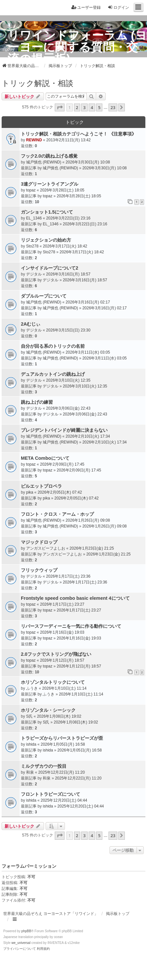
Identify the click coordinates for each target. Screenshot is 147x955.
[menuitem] (19, 949)
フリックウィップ (39, 570)
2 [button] (77, 107)
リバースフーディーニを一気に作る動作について (71, 626)
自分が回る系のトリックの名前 (53, 346)
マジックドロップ (39, 542)
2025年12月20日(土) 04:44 (64, 800)
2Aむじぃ (30, 324)
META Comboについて (45, 458)
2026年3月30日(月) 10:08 (88, 162)
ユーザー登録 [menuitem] (86, 7)
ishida (31, 744)
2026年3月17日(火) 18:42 (65, 246)
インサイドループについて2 (49, 268)
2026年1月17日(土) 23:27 (62, 604)
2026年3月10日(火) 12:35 (68, 380)
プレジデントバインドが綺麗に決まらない (64, 430)
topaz (31, 190)
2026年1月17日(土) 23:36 (68, 576)
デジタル (34, 274)
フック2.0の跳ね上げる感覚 (49, 156)
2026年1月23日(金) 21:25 (91, 548)
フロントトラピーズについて (50, 794)
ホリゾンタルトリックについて (53, 682)
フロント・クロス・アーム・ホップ (57, 514)
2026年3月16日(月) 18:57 (68, 274)
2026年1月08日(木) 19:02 (59, 716)
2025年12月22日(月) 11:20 (61, 772)
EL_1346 (34, 218)
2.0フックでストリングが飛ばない (56, 654)
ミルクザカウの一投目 (43, 766)
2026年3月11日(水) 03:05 (88, 352)
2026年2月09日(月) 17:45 (62, 464)
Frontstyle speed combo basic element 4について (75, 598)
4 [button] (92, 107)
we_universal (20, 943)
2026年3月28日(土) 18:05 (62, 190)
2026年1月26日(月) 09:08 (88, 520)
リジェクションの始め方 (46, 240)
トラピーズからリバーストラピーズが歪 (62, 738)
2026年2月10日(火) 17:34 (88, 436)
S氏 (29, 716)
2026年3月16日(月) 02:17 (88, 302)
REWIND (34, 140)
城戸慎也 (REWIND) (43, 162)
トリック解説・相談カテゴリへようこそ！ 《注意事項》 (78, 133)
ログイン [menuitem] (118, 7)
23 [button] (112, 107)
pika (29, 492)
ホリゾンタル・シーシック (48, 710)
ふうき (32, 688)
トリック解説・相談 (37, 83)
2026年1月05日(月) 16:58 (63, 744)
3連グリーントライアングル (49, 184)
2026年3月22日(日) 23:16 (68, 218)
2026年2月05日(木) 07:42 (59, 492)
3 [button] (84, 107)
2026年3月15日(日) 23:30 (68, 330)
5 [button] (99, 107)
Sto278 (32, 246)
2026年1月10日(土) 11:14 (64, 688)
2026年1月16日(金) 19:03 (62, 632)
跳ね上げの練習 (37, 402)
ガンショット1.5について (47, 212)
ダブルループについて (43, 296)
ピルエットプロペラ (41, 486)
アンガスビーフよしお (45, 548)
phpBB (26, 931)
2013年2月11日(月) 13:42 (68, 140)
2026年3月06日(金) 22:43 (68, 408)
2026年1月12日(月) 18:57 (62, 660)
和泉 (30, 772)
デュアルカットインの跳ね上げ (53, 374)
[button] (60, 107)
